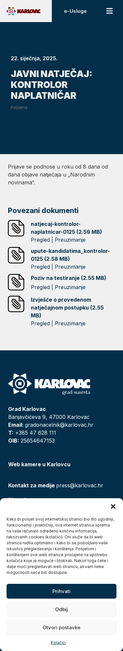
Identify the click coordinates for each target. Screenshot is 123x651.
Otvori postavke (61, 627)
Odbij (61, 609)
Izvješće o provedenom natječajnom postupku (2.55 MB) (67, 307)
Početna (19, 107)
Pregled (40, 239)
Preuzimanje (70, 239)
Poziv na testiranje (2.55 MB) (68, 278)
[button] (113, 506)
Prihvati (61, 591)
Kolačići (58, 642)
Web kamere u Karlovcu (39, 464)
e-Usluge (75, 11)
